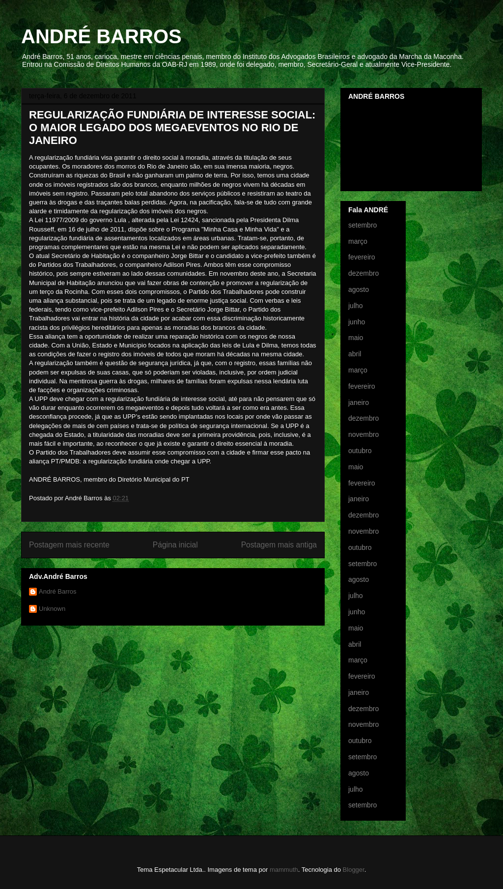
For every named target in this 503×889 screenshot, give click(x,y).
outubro (359, 451)
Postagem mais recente (69, 545)
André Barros (58, 591)
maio (355, 338)
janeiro (358, 402)
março (357, 241)
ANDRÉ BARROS (101, 36)
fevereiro (361, 257)
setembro (362, 225)
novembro (363, 434)
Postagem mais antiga (279, 545)
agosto (358, 289)
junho (356, 322)
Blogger (353, 869)
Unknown (52, 608)
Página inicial (175, 545)
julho (355, 306)
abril (354, 354)
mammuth (284, 869)
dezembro (363, 273)
